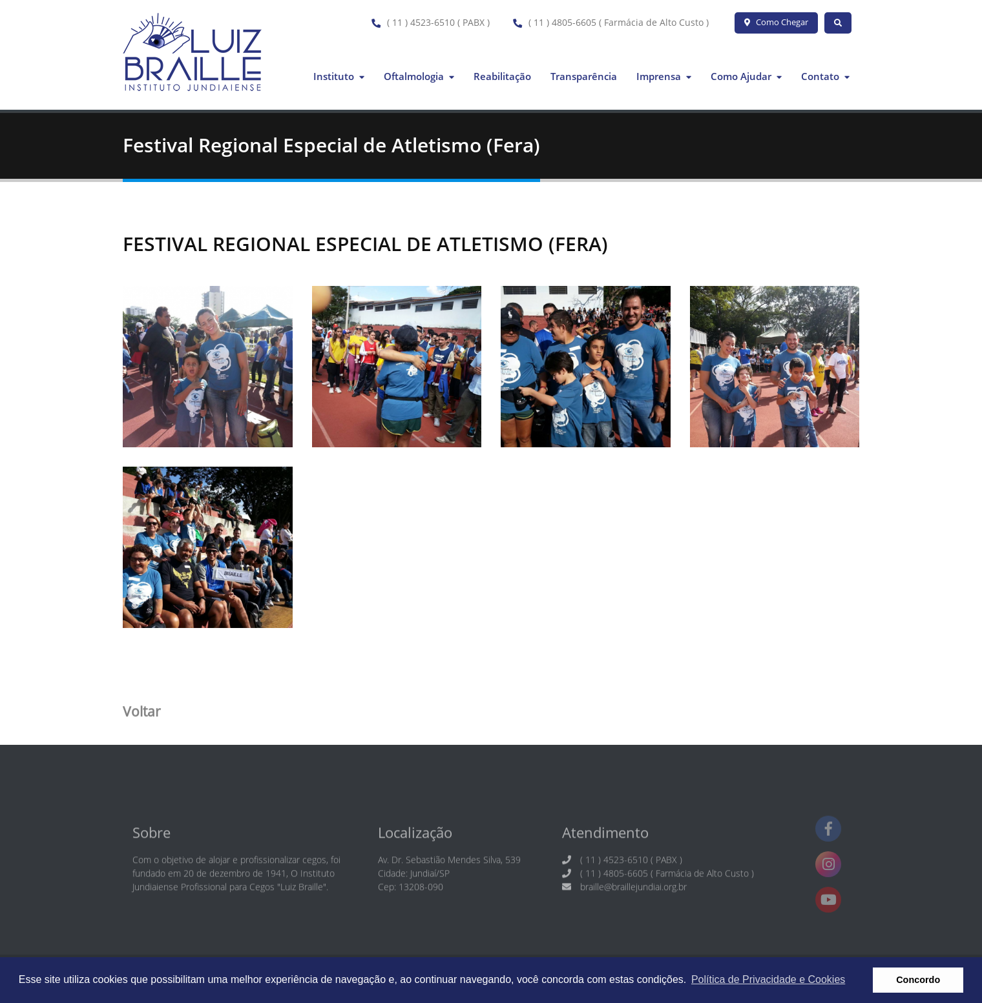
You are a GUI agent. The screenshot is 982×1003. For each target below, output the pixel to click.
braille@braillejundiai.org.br (633, 895)
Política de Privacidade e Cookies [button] (768, 979)
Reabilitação (502, 76)
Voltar (142, 714)
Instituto (338, 76)
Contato (825, 76)
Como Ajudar (746, 76)
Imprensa (663, 76)
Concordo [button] (918, 980)
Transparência (583, 76)
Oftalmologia (419, 76)
